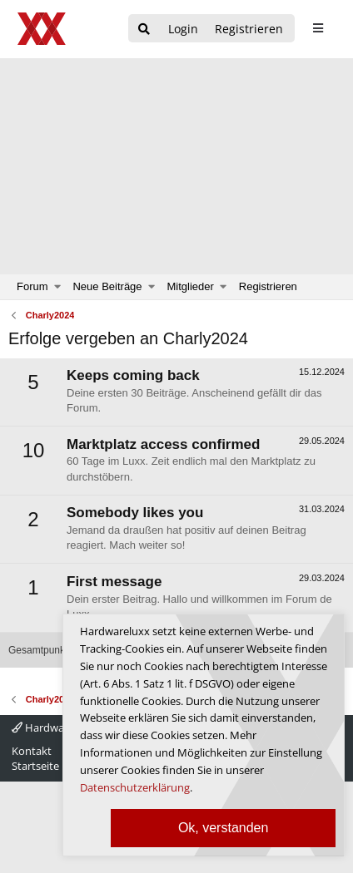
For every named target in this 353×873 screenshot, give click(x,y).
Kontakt (32, 750)
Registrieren (268, 286)
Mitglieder (190, 286)
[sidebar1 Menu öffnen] (317, 28)
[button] (58, 286)
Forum (32, 286)
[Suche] (144, 29)
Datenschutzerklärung (135, 787)
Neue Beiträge (107, 286)
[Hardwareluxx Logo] (42, 28)
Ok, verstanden (223, 828)
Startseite (35, 765)
